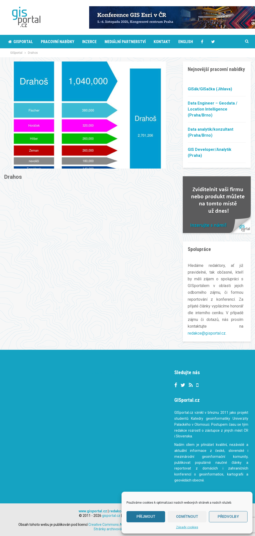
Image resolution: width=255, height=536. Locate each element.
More (216, 41)
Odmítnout (187, 516)
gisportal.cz (111, 515)
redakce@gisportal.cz (207, 333)
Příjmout (145, 516)
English (185, 41)
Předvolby (228, 516)
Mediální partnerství (125, 41)
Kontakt (162, 41)
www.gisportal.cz (93, 511)
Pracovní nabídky (57, 41)
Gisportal (20, 41)
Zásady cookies (187, 527)
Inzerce (89, 41)
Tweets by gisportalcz (108, 372)
